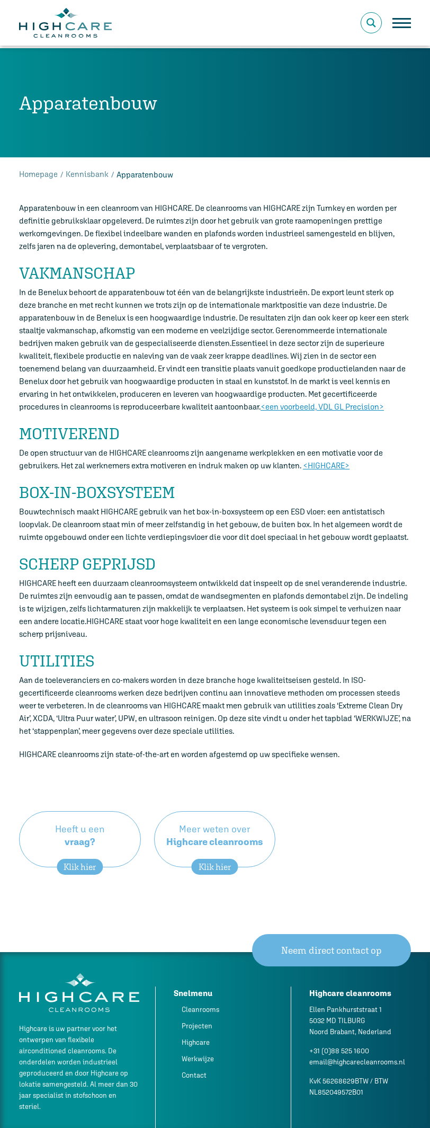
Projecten (197, 1026)
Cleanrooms (200, 1010)
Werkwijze (198, 1059)
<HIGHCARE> (326, 465)
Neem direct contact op (331, 950)
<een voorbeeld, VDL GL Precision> (322, 406)
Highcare (196, 1042)
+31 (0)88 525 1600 (339, 1051)
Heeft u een (80, 845)
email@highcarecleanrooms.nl (357, 1062)
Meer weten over (215, 845)
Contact (194, 1075)
